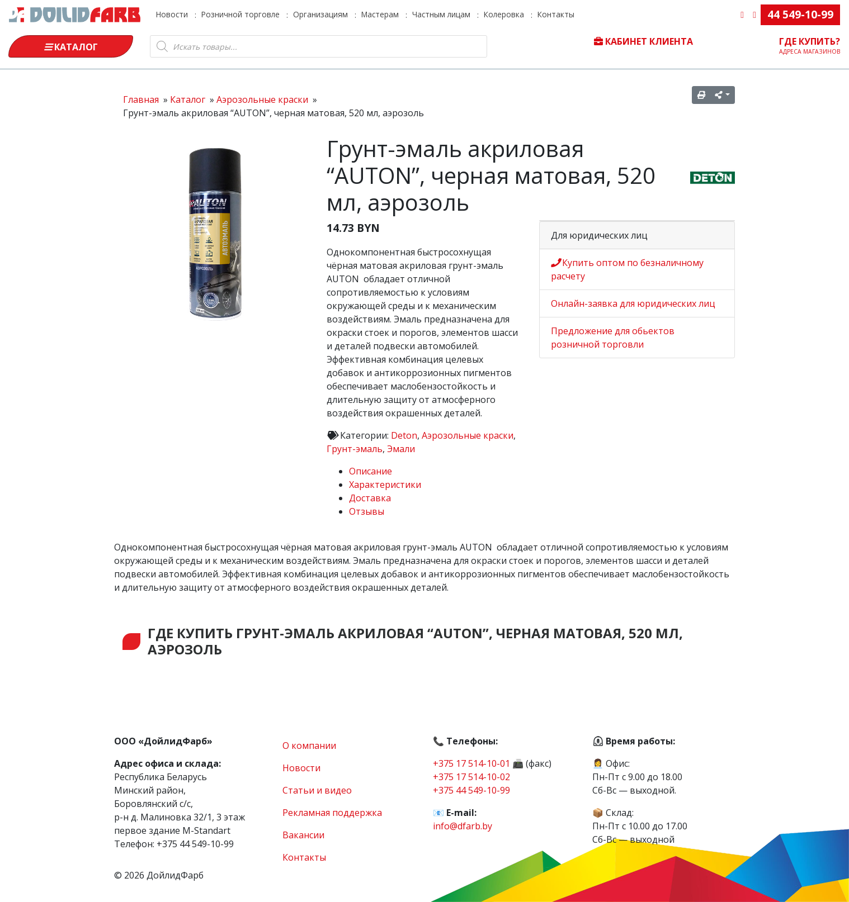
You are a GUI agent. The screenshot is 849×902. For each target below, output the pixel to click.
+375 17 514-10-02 (471, 777)
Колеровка (504, 14)
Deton (404, 435)
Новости (172, 14)
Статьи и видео (317, 790)
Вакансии (303, 835)
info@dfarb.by (462, 826)
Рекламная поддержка (332, 812)
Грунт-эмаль (355, 449)
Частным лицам (441, 14)
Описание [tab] (370, 471)
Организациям (320, 14)
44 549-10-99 (800, 14)
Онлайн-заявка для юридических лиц (633, 303)
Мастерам (380, 14)
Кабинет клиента (643, 41)
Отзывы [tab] (366, 511)
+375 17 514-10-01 (471, 763)
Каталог (71, 47)
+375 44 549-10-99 (471, 790)
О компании (309, 745)
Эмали (401, 449)
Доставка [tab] (370, 498)
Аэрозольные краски (467, 435)
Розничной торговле (240, 14)
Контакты (555, 14)
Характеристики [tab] (385, 484)
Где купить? (810, 45)
